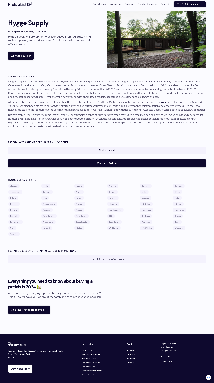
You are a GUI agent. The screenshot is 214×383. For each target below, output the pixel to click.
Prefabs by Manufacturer (93, 370)
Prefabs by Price (89, 366)
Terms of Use (167, 357)
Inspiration (115, 4)
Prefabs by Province (91, 362)
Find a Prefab (99, 4)
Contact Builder (21, 55)
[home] (20, 4)
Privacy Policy (167, 361)
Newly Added (88, 375)
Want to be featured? (92, 354)
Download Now (20, 368)
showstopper (166, 102)
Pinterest (131, 358)
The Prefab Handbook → (189, 4)
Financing (129, 4)
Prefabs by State (89, 358)
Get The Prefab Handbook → (29, 309)
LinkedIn (130, 362)
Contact (165, 4)
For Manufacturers (147, 4)
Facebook (131, 354)
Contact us (87, 350)
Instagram (131, 350)
